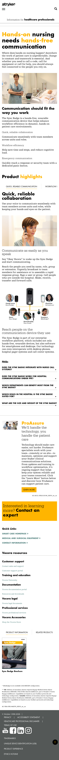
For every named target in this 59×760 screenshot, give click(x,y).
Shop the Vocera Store (11, 622)
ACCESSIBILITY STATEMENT (28, 717)
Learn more (29, 489)
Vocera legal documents (12, 603)
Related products (44, 632)
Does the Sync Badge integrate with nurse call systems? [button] (28, 368)
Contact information (14, 542)
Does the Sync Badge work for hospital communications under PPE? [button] (24, 377)
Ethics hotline (11, 754)
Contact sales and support (13, 566)
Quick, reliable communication (21, 186)
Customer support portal (12, 571)
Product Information (17, 632)
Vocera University (9, 580)
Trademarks (10, 738)
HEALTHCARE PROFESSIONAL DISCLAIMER (21, 721)
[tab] (29, 368)
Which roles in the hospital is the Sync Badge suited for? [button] (27, 395)
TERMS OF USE (10, 725)
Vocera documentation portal (14, 589)
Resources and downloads (13, 594)
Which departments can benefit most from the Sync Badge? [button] (27, 386)
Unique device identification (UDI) (20, 743)
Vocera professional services (14, 613)
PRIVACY (7, 717)
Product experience (13, 749)
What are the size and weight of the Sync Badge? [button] (29, 403)
